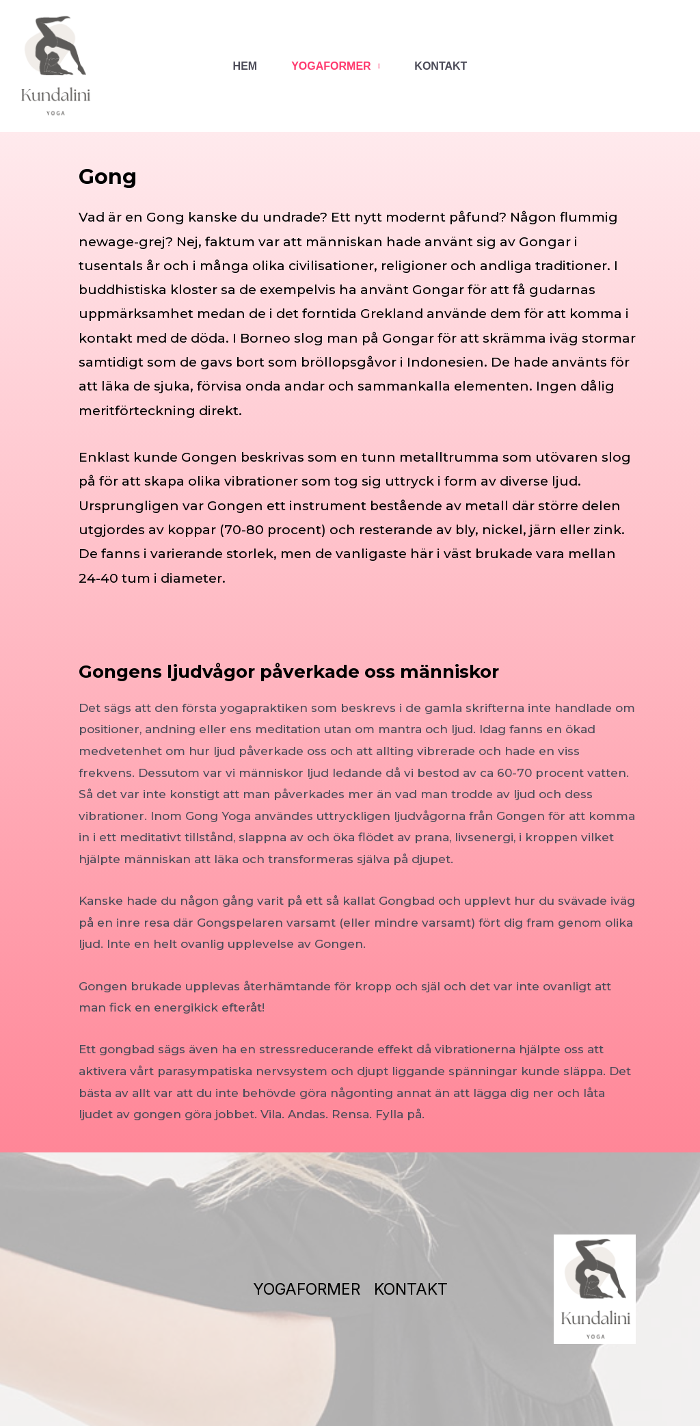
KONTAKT (440, 66)
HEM (245, 66)
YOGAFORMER (331, 66)
